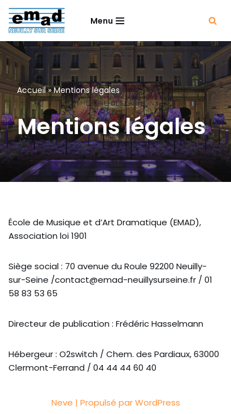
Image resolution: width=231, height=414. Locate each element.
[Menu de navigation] (107, 20)
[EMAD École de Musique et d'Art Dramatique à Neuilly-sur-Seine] (36, 20)
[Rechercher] (212, 20)
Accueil (31, 90)
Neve (62, 402)
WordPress (157, 402)
